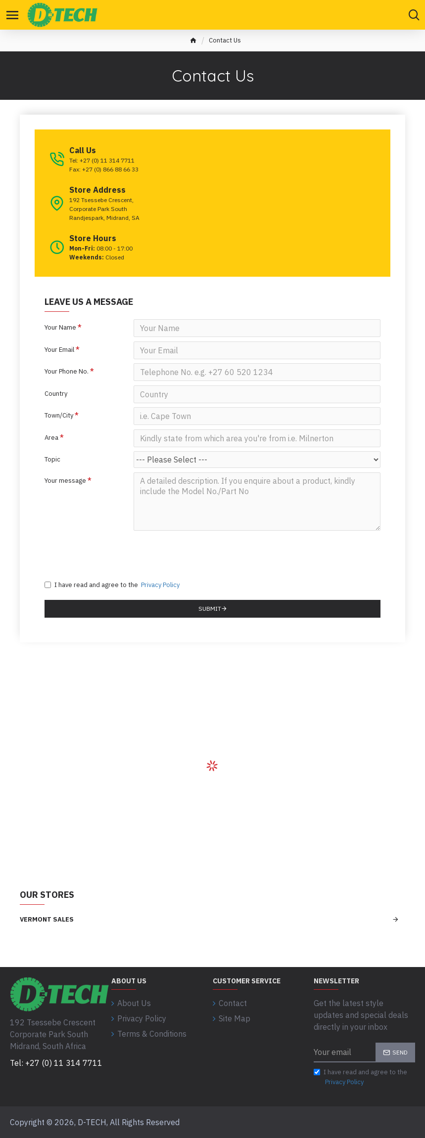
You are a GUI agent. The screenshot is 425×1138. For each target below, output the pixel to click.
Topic (52, 469)
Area (51, 446)
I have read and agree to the (113, 600)
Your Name (60, 327)
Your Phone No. (67, 375)
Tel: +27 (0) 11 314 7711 (56, 1063)
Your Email (59, 351)
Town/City (59, 422)
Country (56, 398)
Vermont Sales (47, 934)
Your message (65, 492)
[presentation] (121, 566)
